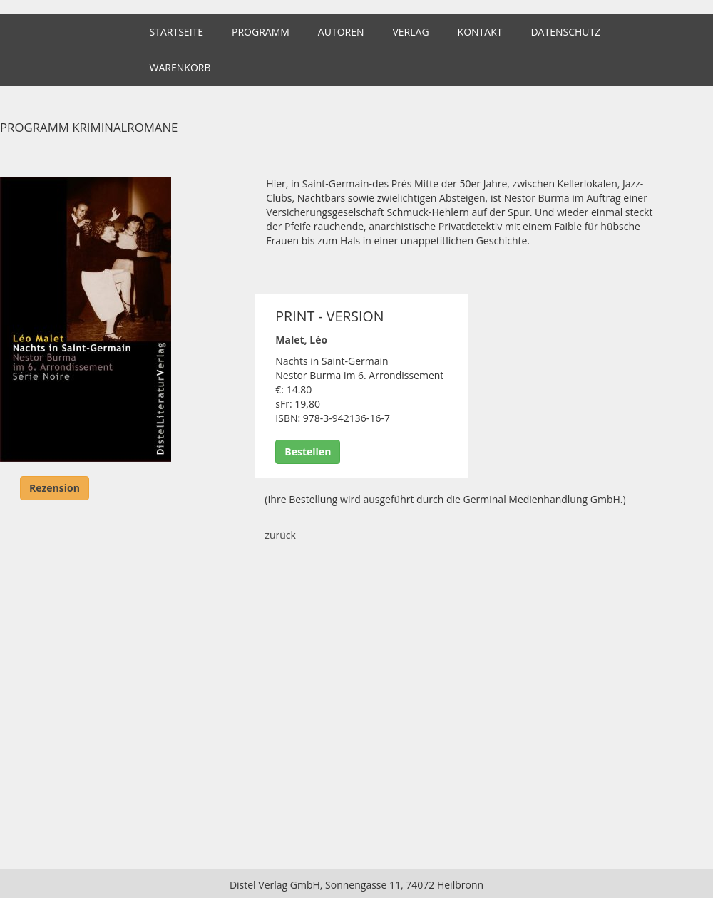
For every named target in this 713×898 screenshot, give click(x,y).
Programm (260, 31)
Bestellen (307, 451)
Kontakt (480, 31)
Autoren (341, 31)
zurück (280, 535)
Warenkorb (180, 67)
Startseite (176, 31)
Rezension (54, 488)
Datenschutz (565, 31)
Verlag (410, 31)
